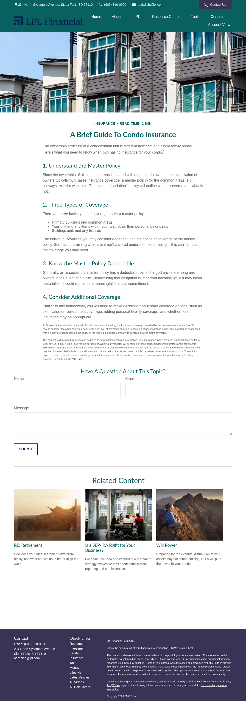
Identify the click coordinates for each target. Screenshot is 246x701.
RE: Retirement (28, 545)
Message (21, 408)
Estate (74, 653)
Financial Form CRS (123, 640)
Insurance (77, 658)
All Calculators (80, 687)
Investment (77, 648)
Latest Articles (80, 677)
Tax (72, 663)
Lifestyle (75, 672)
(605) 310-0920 (112, 4)
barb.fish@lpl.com (147, 4)
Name (19, 379)
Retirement (77, 643)
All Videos (77, 682)
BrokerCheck (186, 648)
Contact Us (215, 5)
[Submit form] (26, 449)
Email (129, 379)
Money (74, 668)
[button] (96, 17)
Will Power (166, 545)
